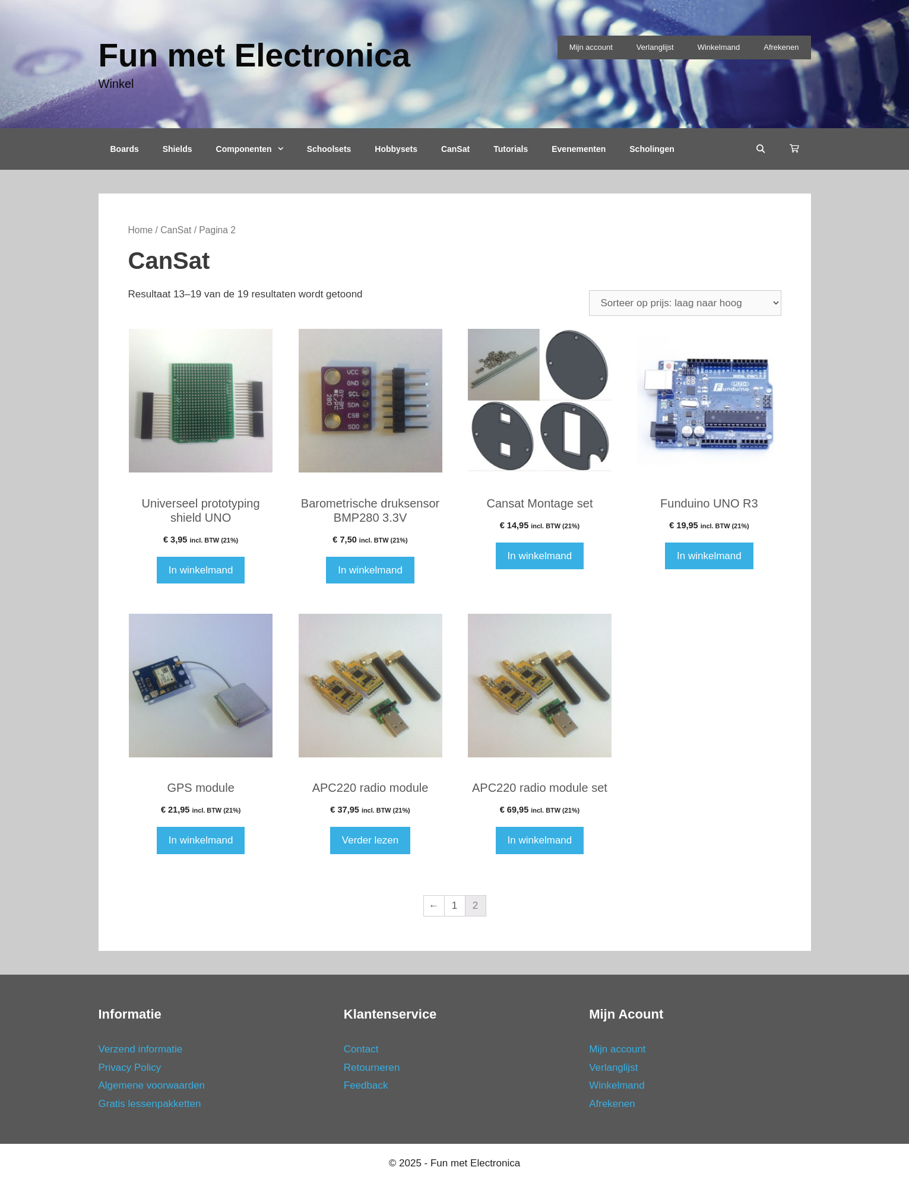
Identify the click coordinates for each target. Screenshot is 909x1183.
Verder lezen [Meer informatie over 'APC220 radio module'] (370, 840)
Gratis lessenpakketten (150, 1103)
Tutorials (510, 149)
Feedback (366, 1085)
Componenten (255, 149)
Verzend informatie (141, 1049)
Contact (361, 1049)
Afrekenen (781, 47)
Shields (177, 149)
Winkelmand (719, 47)
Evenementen (579, 149)
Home (140, 230)
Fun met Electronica (255, 55)
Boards (124, 149)
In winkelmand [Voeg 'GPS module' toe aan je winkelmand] (201, 840)
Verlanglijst (655, 47)
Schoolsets (329, 149)
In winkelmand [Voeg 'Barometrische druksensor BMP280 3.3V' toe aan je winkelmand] (370, 570)
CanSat (455, 149)
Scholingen (651, 149)
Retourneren (372, 1067)
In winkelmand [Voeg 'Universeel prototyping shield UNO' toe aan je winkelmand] (201, 570)
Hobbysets (396, 149)
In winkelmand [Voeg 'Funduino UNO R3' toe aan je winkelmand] (709, 556)
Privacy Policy (130, 1067)
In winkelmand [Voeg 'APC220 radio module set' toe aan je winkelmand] (540, 840)
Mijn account (591, 47)
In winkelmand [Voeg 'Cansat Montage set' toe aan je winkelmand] (540, 556)
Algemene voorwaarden (152, 1085)
